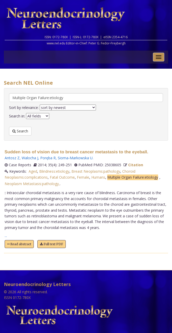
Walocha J (30, 157)
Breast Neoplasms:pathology (95, 171)
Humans (98, 177)
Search (20, 131)
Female (83, 177)
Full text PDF (51, 244)
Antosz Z (12, 157)
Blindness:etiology (54, 171)
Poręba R (48, 157)
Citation (135, 164)
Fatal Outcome (62, 177)
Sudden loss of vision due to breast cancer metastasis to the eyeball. (76, 151)
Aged (33, 171)
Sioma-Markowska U (75, 157)
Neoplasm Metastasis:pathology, (32, 183)
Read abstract (19, 244)
